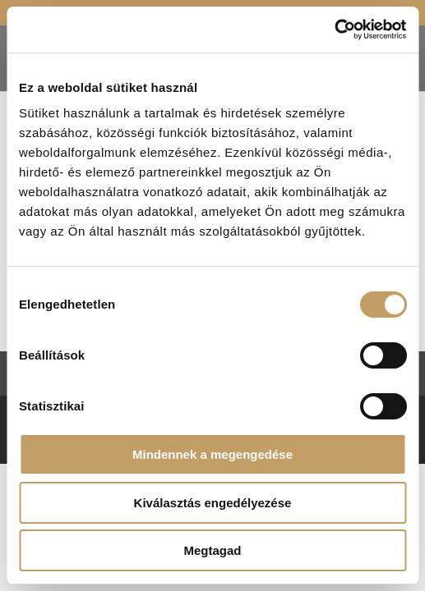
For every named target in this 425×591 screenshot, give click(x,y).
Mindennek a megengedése (212, 454)
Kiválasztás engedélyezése (213, 503)
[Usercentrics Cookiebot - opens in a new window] (334, 29)
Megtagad (212, 550)
